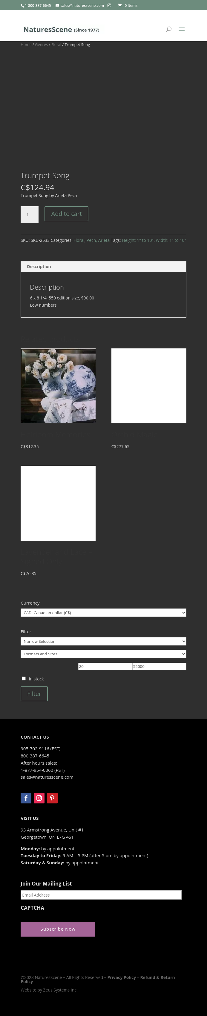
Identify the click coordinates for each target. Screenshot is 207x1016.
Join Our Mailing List (46, 883)
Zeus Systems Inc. (60, 990)
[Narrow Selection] (103, 641)
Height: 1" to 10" (138, 240)
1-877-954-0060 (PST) (43, 770)
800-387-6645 (35, 756)
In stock (36, 679)
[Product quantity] (30, 214)
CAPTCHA (32, 908)
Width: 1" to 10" (171, 240)
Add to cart (66, 214)
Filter (34, 694)
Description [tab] (39, 266)
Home (26, 44)
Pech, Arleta (98, 240)
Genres (41, 44)
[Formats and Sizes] (103, 654)
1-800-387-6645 (38, 5)
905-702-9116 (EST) (40, 748)
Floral (56, 44)
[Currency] (103, 612)
